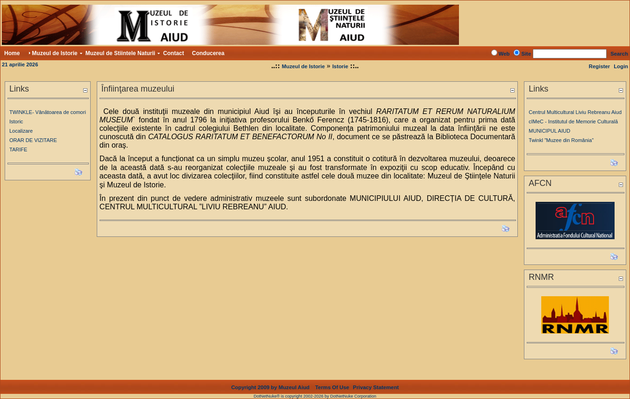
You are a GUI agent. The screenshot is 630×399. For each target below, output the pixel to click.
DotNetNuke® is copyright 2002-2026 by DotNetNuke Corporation (315, 396)
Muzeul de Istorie (303, 66)
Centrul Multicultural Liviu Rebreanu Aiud (575, 112)
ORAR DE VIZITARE (33, 140)
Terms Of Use (332, 387)
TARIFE (18, 149)
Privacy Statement (376, 387)
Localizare (21, 131)
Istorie (340, 66)
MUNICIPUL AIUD (549, 131)
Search (619, 54)
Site (526, 54)
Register (599, 66)
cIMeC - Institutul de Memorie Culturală (573, 121)
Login (621, 66)
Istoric (16, 121)
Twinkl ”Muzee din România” (561, 140)
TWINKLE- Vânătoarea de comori (47, 112)
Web (504, 54)
